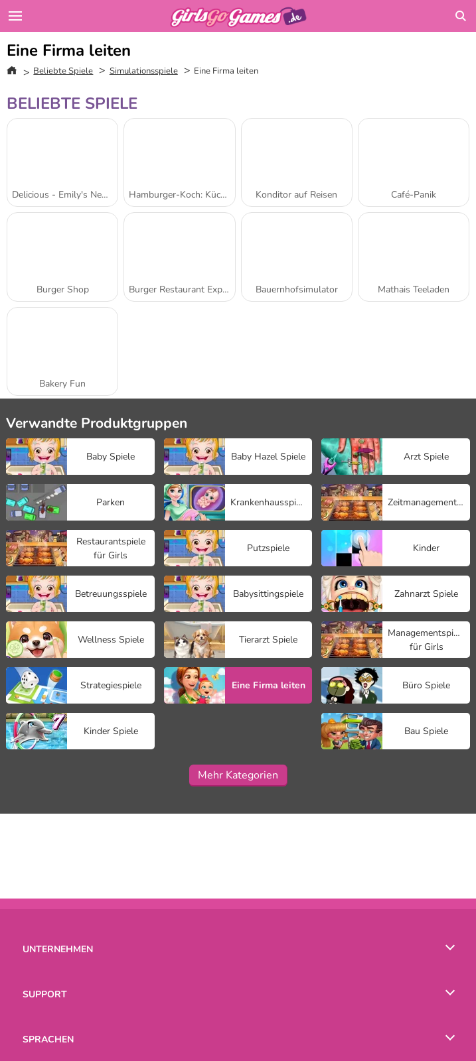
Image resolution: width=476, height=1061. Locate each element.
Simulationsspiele (144, 71)
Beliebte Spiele (63, 71)
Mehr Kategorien (238, 775)
